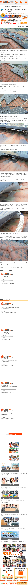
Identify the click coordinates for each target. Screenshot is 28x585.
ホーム (3, 6)
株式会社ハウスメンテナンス (6, 335)
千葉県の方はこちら (14, 460)
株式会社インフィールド (5, 279)
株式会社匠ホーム (4, 414)
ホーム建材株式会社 (5, 308)
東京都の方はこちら (14, 447)
